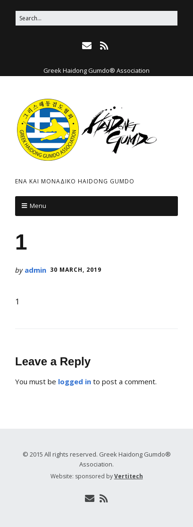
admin (35, 270)
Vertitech (128, 476)
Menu (38, 205)
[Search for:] (96, 18)
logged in (74, 381)
